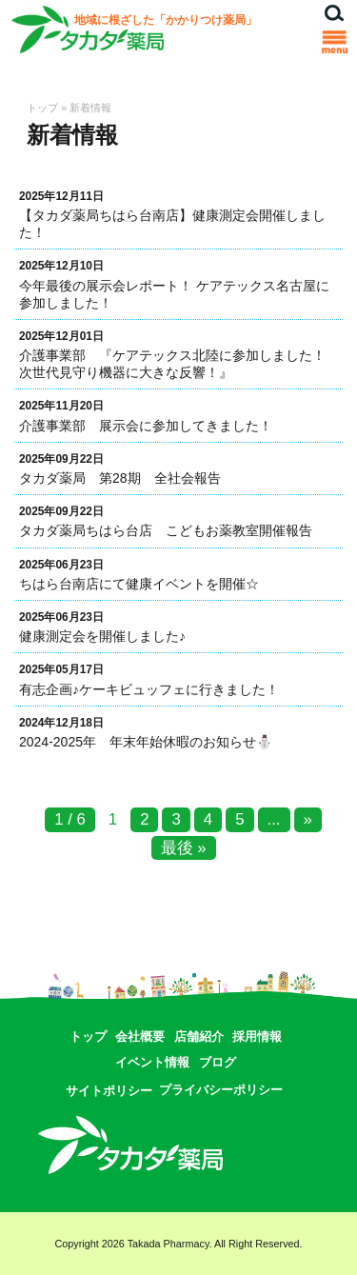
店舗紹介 (199, 1036)
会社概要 (140, 1036)
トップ (42, 107)
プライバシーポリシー (221, 1090)
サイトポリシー (109, 1091)
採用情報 (257, 1036)
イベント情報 (152, 1062)
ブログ (217, 1062)
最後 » (184, 848)
